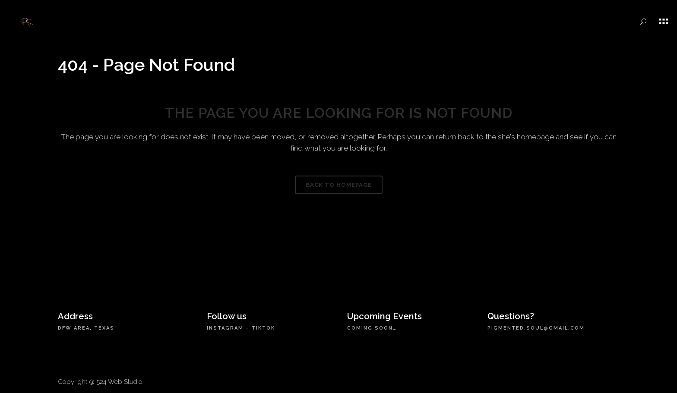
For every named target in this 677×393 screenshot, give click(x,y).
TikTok (263, 328)
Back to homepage (339, 185)
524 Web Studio (119, 382)
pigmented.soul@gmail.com (536, 328)
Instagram (225, 328)
